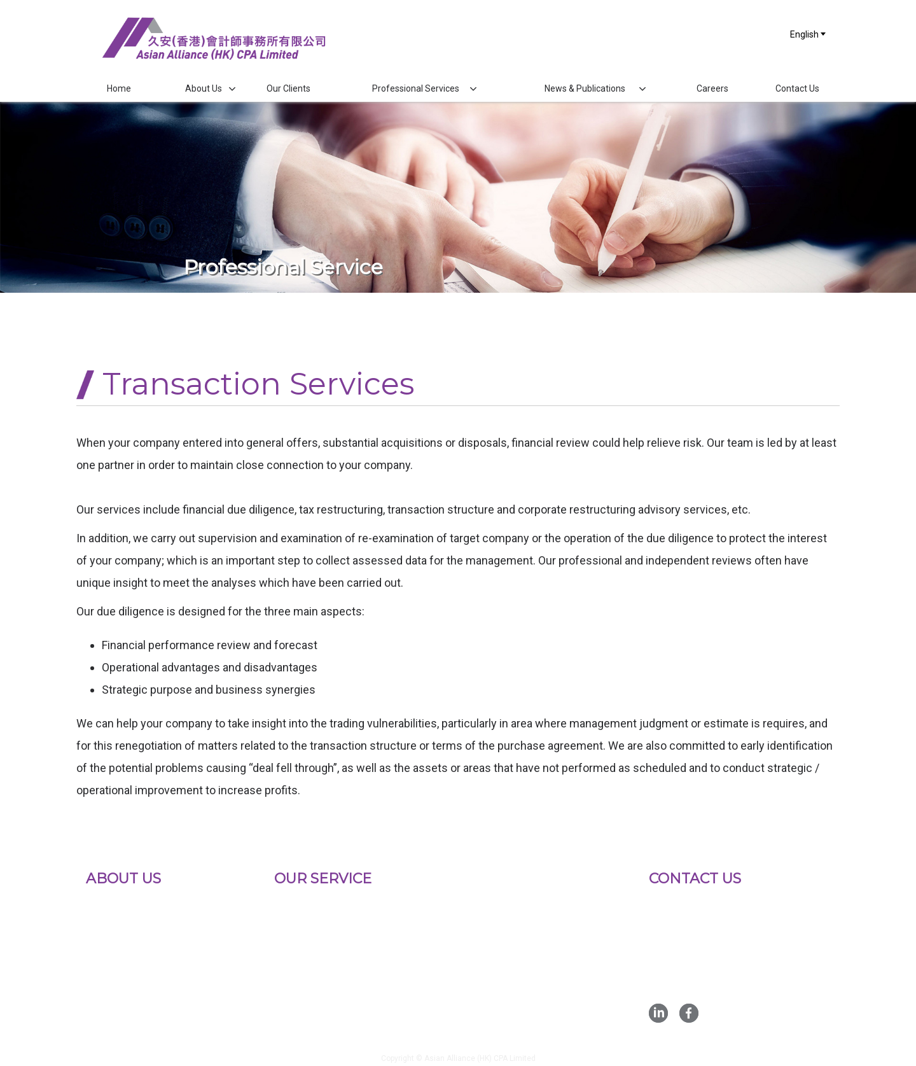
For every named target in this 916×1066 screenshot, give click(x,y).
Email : (716, 977)
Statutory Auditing (313, 905)
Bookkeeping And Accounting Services (360, 961)
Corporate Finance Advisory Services (356, 980)
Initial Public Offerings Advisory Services (345, 933)
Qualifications (116, 963)
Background (112, 905)
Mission (104, 924)
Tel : (696, 941)
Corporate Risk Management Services (358, 1019)
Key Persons (115, 943)
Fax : (697, 959)
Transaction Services (320, 999)
